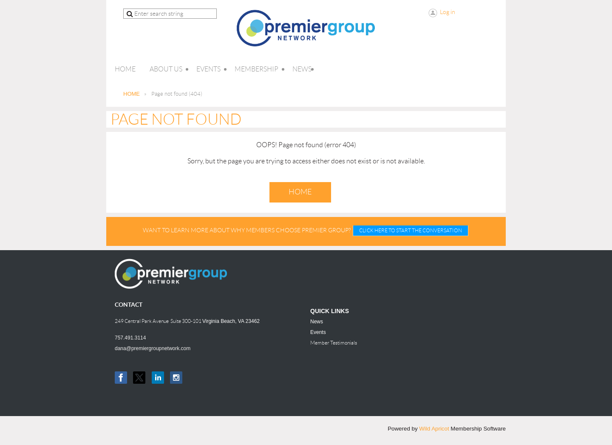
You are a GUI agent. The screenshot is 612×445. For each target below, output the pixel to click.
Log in (447, 12)
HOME (131, 94)
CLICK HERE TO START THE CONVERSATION (410, 230)
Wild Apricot (434, 428)
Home (300, 192)
